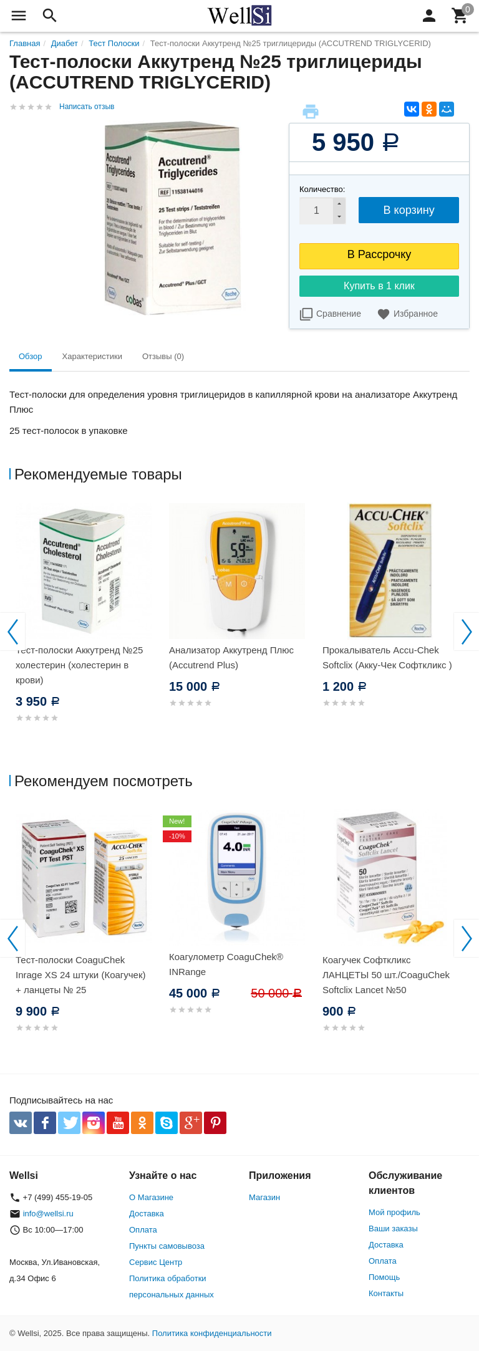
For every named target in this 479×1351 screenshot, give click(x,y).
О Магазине (151, 1197)
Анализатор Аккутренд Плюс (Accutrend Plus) (231, 657)
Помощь (384, 1277)
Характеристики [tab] (92, 356)
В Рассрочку (379, 254)
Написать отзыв (86, 106)
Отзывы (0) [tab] (163, 356)
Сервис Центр (155, 1262)
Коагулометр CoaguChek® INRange (226, 964)
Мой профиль (394, 1212)
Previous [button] (12, 631)
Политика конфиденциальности (212, 1333)
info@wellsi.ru (48, 1213)
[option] (86, 627)
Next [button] (466, 631)
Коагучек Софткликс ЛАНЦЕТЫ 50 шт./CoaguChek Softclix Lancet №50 (386, 974)
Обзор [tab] (30, 356)
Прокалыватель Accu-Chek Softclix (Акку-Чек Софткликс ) (387, 657)
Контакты (386, 1293)
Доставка (146, 1213)
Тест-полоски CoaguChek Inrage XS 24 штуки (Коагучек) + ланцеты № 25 (81, 974)
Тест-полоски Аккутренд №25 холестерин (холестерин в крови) (79, 665)
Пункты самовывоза (167, 1246)
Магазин (264, 1197)
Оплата (143, 1229)
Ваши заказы (393, 1228)
